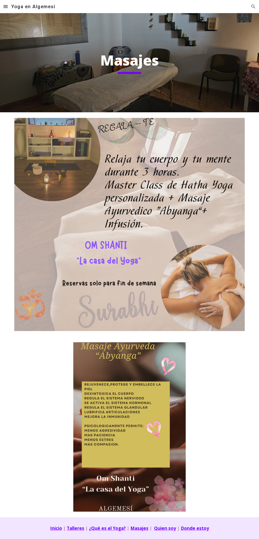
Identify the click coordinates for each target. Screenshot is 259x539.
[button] (5, 6)
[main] (129, 63)
